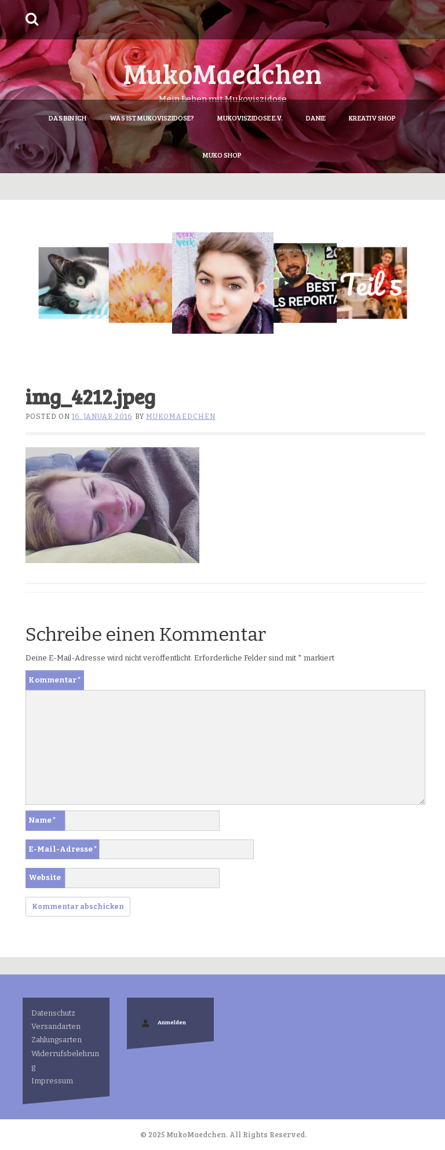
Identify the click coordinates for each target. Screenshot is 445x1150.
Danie (316, 117)
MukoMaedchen (222, 73)
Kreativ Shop (372, 117)
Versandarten (56, 1026)
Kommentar (54, 680)
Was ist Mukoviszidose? (152, 117)
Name (42, 820)
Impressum (52, 1080)
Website (44, 877)
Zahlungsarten (56, 1039)
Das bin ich (67, 117)
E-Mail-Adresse (62, 849)
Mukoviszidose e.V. (250, 117)
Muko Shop (222, 154)
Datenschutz (53, 1013)
